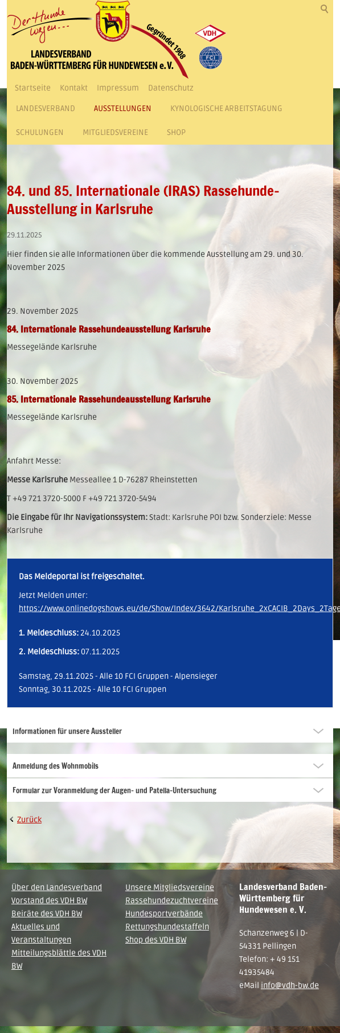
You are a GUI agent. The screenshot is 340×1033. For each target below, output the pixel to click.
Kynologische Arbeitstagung (226, 108)
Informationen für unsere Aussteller (67, 731)
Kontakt (74, 88)
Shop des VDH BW (155, 940)
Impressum (118, 88)
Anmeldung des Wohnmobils (56, 766)
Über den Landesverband (56, 887)
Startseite (33, 88)
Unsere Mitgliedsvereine (169, 887)
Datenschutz (171, 88)
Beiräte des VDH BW (46, 914)
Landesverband (45, 108)
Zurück (29, 820)
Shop (176, 132)
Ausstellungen (122, 108)
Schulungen (40, 132)
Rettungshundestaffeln (167, 927)
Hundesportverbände (164, 914)
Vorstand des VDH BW (49, 900)
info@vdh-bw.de (290, 985)
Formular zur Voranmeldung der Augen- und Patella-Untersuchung (114, 790)
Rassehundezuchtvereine (171, 900)
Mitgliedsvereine (115, 132)
